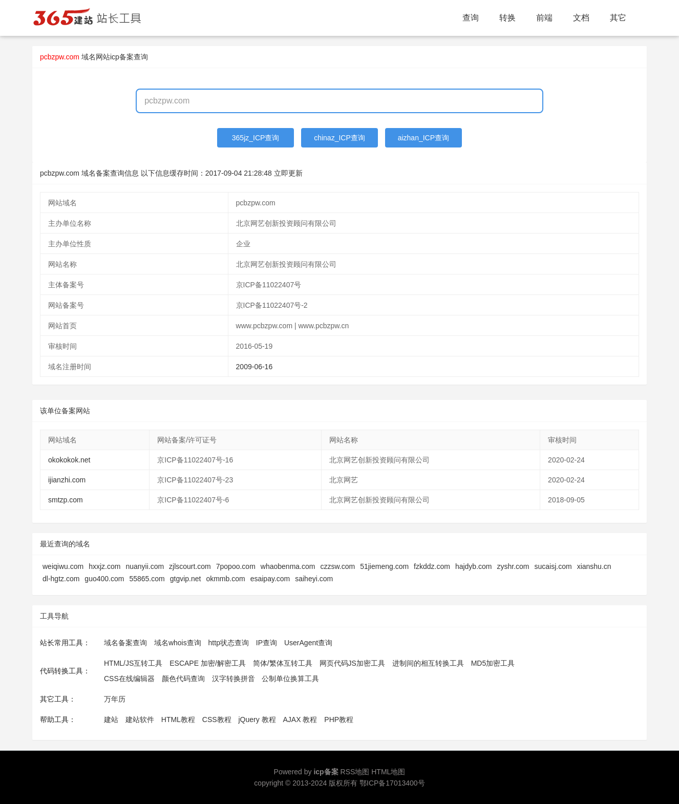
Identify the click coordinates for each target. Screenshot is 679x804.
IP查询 (266, 643)
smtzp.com (65, 500)
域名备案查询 (125, 643)
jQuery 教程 (256, 719)
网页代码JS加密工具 (352, 663)
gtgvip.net (185, 579)
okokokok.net (69, 460)
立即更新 (288, 173)
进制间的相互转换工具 (428, 663)
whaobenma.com (288, 566)
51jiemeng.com (384, 566)
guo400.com (104, 579)
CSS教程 (216, 719)
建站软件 (139, 719)
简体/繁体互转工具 (282, 663)
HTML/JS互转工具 (133, 663)
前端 (544, 17)
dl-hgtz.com (61, 579)
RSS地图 (355, 772)
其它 (618, 17)
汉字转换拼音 (233, 678)
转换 (507, 17)
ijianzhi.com (67, 480)
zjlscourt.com (190, 566)
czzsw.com (337, 566)
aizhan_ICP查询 (423, 138)
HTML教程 (178, 719)
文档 (581, 17)
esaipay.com (270, 579)
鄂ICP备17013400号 (392, 783)
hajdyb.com (473, 566)
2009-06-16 (254, 367)
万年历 (114, 699)
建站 (111, 719)
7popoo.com (236, 566)
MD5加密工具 (493, 663)
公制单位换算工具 (290, 678)
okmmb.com (225, 579)
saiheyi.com (314, 579)
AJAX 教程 (300, 719)
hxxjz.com (104, 566)
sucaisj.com (553, 566)
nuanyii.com (144, 566)
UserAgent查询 (308, 643)
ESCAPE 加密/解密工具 (207, 663)
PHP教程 (338, 719)
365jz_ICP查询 (256, 138)
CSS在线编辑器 (129, 678)
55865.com (146, 579)
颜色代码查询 (183, 678)
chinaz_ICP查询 (339, 138)
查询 (470, 17)
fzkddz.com (432, 566)
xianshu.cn (594, 566)
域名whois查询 (177, 643)
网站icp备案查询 (122, 57)
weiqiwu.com (63, 566)
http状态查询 (228, 643)
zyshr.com (513, 566)
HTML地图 (388, 772)
